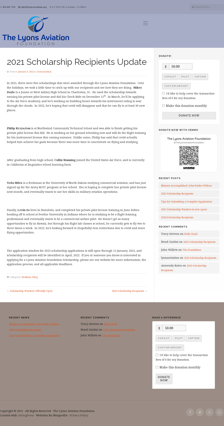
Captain (200, 76)
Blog (35, 277)
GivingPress (26, 415)
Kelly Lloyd (190, 234)
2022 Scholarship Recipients (128, 291)
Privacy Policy (79, 415)
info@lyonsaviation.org (34, 7)
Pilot (185, 76)
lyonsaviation (44, 71)
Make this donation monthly (186, 105)
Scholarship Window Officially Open (31, 291)
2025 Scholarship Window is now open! (184, 209)
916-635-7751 (8, 7)
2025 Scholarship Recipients (177, 193)
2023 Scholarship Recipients (200, 257)
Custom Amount (176, 86)
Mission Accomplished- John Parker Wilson (186, 185)
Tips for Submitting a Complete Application (186, 201)
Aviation (26, 277)
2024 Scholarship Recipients (177, 217)
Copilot (170, 76)
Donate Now (189, 115)
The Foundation (192, 249)
